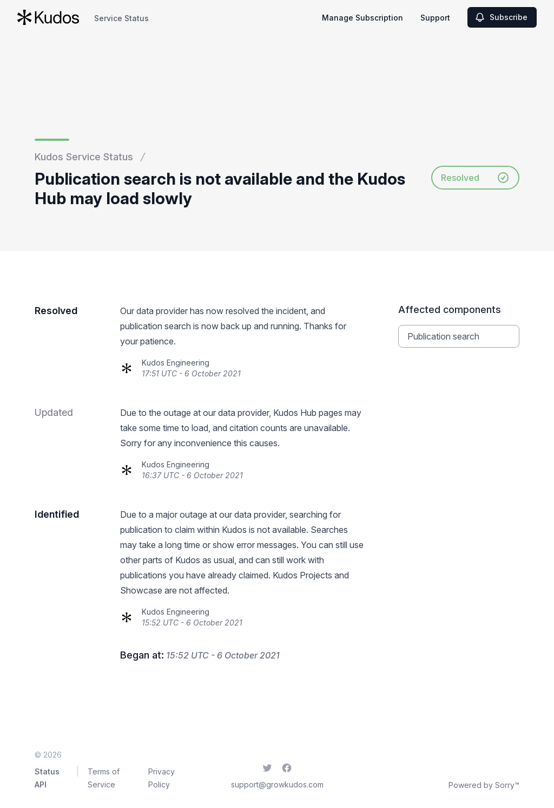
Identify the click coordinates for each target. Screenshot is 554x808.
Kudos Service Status (84, 156)
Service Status (121, 18)
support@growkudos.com (277, 784)
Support (435, 17)
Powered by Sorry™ (484, 785)
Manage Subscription (362, 17)
